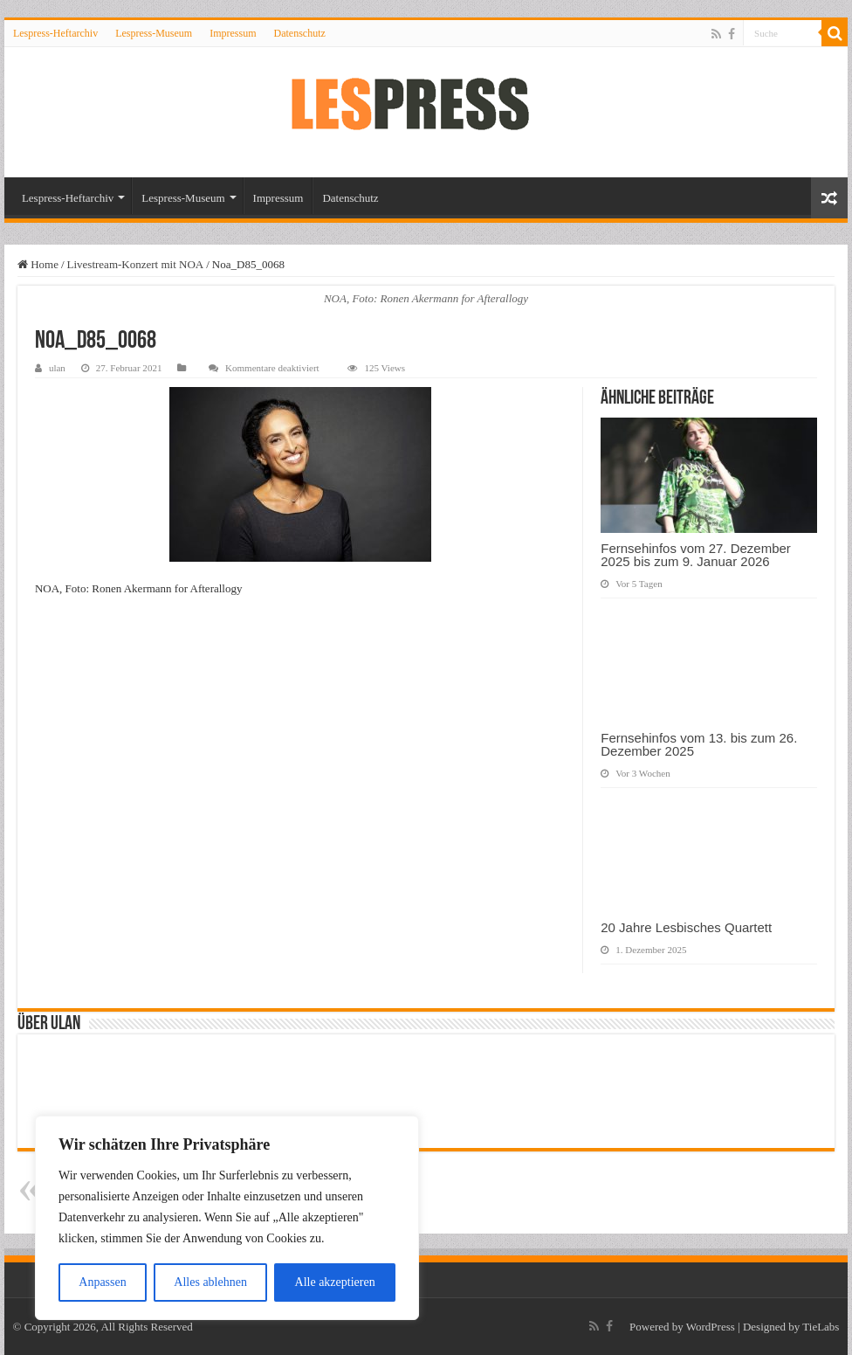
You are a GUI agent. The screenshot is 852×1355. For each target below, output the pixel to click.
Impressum (233, 33)
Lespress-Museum (153, 33)
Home (37, 264)
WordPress (710, 1326)
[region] (227, 1218)
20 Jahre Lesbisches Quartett (686, 927)
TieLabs (820, 1326)
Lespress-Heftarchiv (55, 33)
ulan (57, 368)
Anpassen (102, 1282)
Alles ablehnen (210, 1282)
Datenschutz (299, 33)
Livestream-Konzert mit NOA (135, 264)
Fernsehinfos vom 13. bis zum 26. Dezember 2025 (699, 744)
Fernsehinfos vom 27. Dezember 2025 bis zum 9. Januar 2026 (696, 555)
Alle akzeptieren (335, 1282)
